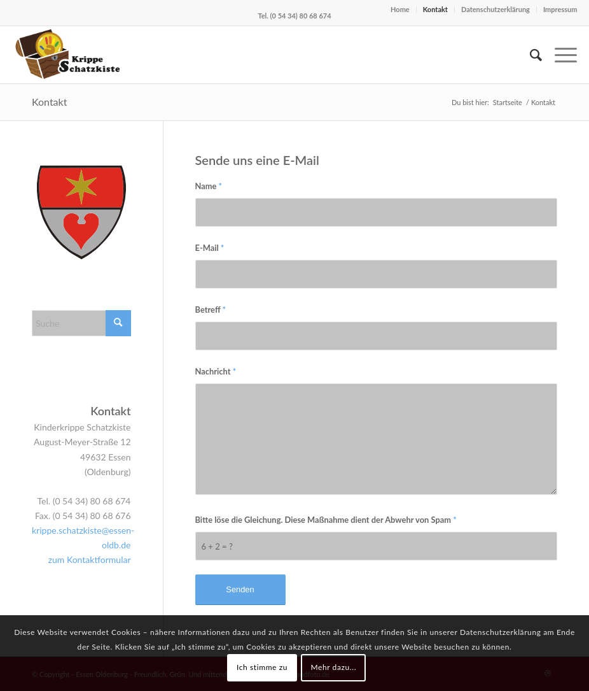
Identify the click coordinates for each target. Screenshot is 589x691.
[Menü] (559, 54)
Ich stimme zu (262, 667)
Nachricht (216, 371)
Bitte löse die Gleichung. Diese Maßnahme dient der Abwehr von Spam (326, 520)
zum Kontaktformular (89, 559)
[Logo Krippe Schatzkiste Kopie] (69, 54)
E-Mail (210, 248)
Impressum (560, 9)
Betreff (210, 309)
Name (209, 186)
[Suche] (529, 54)
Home (400, 9)
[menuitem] (529, 54)
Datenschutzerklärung (495, 9)
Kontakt (435, 9)
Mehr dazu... (333, 667)
